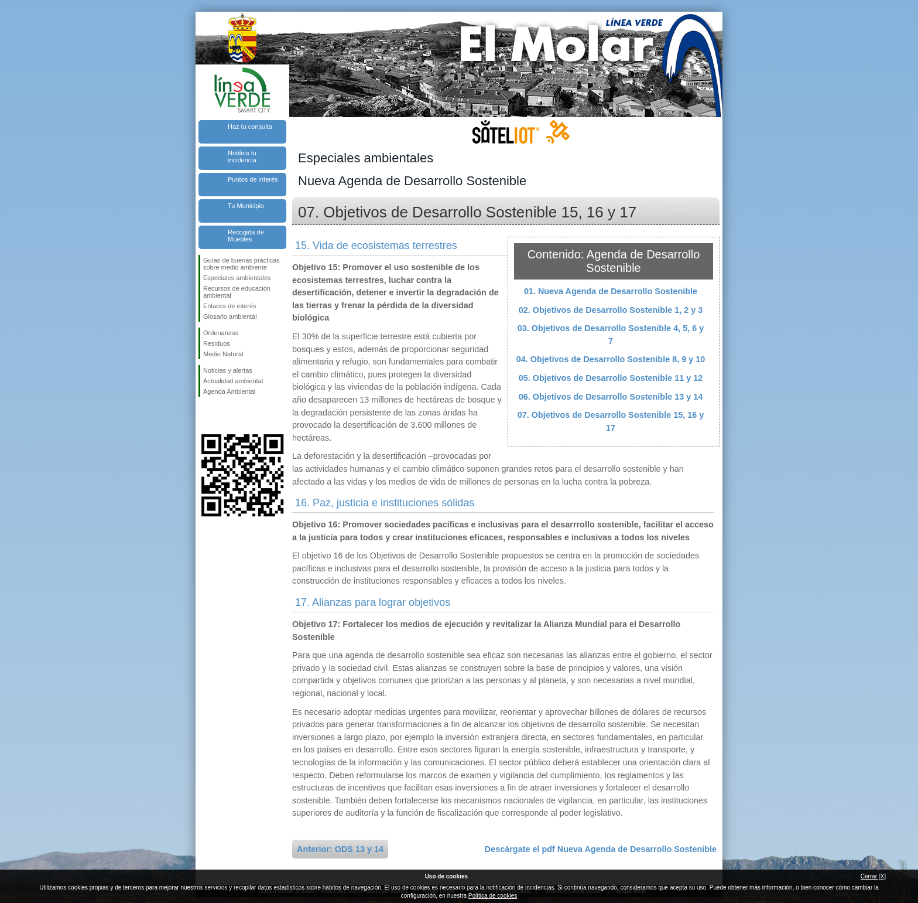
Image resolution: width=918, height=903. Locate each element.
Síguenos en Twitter (225, 415)
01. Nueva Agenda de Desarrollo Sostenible (610, 291)
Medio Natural (223, 353)
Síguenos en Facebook (205, 415)
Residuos (216, 343)
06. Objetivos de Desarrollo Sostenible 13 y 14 (611, 396)
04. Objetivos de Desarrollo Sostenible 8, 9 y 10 (610, 359)
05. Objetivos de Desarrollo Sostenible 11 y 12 (611, 378)
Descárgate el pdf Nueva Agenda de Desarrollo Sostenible (601, 849)
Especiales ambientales (237, 277)
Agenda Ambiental (229, 391)
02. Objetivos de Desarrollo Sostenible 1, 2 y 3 (611, 310)
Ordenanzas (220, 332)
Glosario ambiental (230, 316)
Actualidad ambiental (233, 380)
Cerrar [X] (873, 876)
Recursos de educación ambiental (236, 292)
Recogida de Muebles (246, 236)
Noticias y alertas (227, 370)
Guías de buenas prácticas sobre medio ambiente (241, 264)
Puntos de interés (253, 179)
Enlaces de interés (229, 305)
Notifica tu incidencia (242, 156)
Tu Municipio (246, 205)
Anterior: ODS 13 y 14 (340, 849)
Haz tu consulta (250, 126)
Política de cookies (492, 895)
